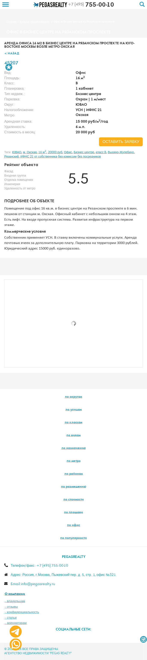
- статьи (10, 617)
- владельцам (15, 601)
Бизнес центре (84, 152)
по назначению (74, 448)
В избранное (8, 67)
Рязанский (11, 156)
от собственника (45, 156)
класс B (101, 152)
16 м (42, 152)
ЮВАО (16, 152)
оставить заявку (120, 142)
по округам (73, 396)
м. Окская (30, 152)
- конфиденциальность (22, 612)
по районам (73, 474)
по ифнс (73, 525)
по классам (73, 422)
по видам (73, 435)
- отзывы (11, 606)
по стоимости (73, 499)
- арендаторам (16, 623)
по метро (74, 461)
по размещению (73, 486)
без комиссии (67, 156)
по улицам (74, 409)
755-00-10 (91, 5)
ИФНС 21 (26, 156)
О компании (15, 594)
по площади (73, 512)
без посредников (89, 156)
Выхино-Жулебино (121, 152)
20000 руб (55, 152)
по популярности (73, 538)
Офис (68, 152)
